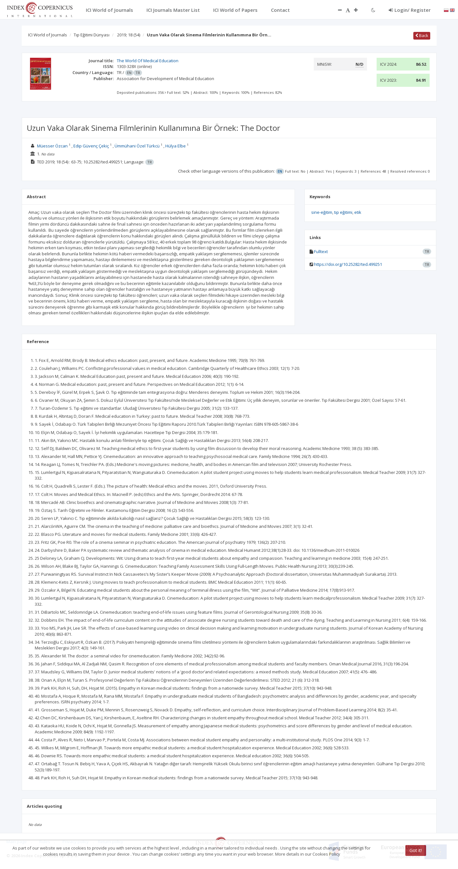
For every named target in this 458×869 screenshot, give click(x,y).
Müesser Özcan (52, 146)
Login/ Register (410, 10)
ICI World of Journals (47, 35)
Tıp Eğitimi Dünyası (91, 35)
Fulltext (321, 251)
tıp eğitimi (343, 212)
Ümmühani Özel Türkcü (137, 146)
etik (357, 212)
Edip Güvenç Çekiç (91, 146)
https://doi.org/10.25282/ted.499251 (348, 264)
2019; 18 (128, 35)
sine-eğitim (321, 212)
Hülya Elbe (175, 146)
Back (421, 35)
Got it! (415, 850)
